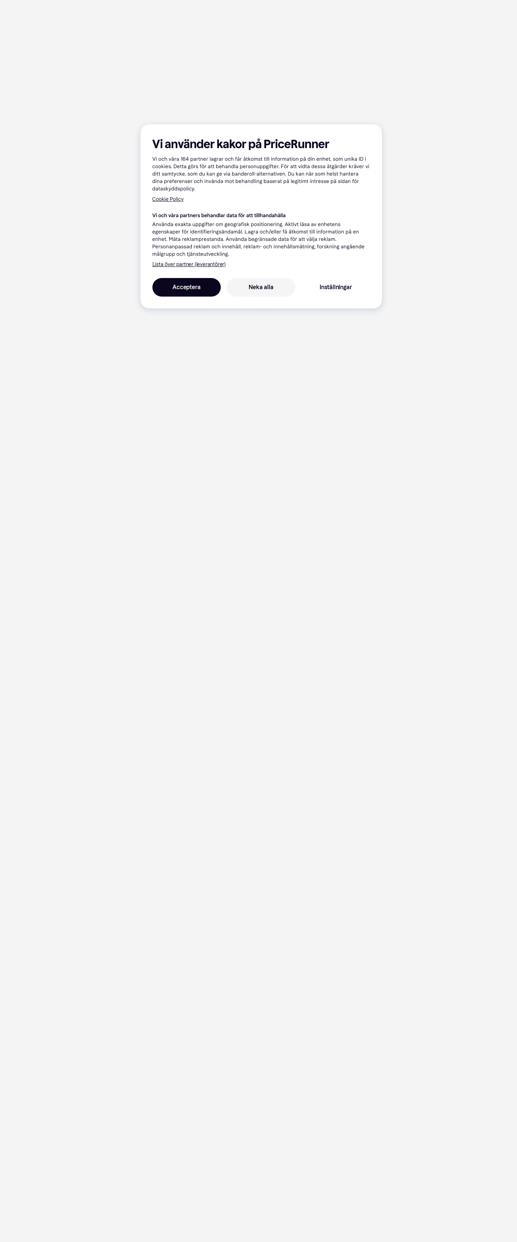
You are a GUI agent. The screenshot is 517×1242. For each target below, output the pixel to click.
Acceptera (186, 287)
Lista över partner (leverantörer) (189, 264)
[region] (261, 216)
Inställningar (336, 287)
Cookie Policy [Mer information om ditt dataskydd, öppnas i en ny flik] (168, 199)
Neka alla (261, 287)
